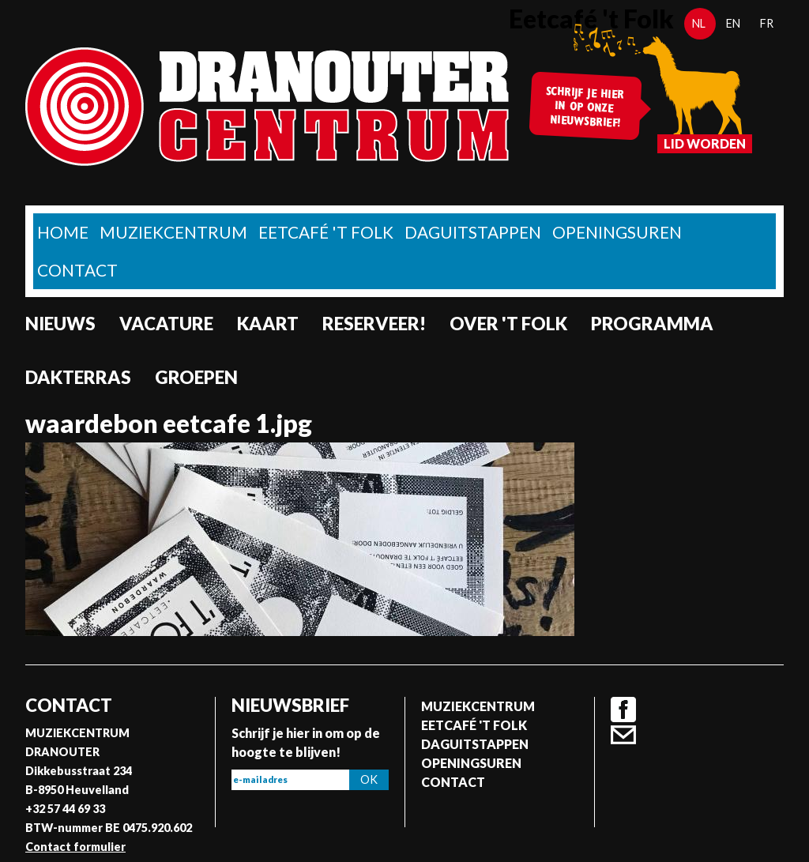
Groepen (196, 377)
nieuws (60, 323)
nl (699, 23)
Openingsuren (617, 232)
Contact (77, 270)
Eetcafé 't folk (325, 232)
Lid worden (705, 143)
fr (766, 23)
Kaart (268, 323)
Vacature (166, 323)
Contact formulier (75, 846)
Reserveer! (374, 323)
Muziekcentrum (173, 232)
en (733, 23)
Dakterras (78, 377)
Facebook (623, 709)
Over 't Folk (508, 323)
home (62, 232)
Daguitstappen (472, 232)
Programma (652, 323)
